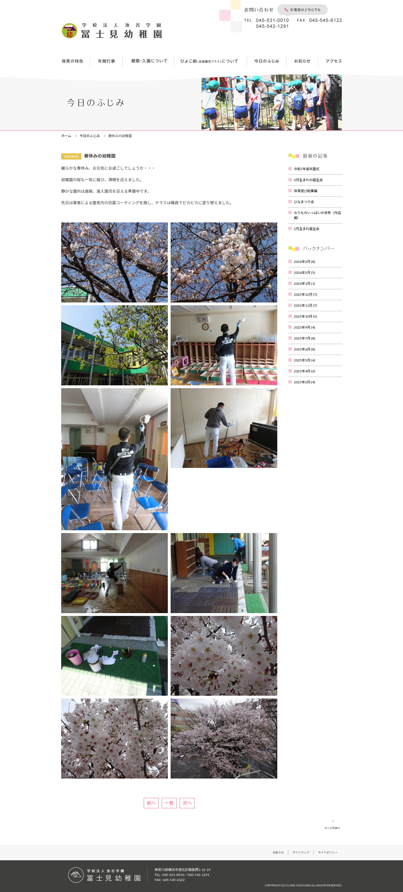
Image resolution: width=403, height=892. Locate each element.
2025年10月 (305, 316)
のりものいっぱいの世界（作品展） (317, 215)
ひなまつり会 (304, 202)
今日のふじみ (90, 136)
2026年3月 (304, 262)
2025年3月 (304, 382)
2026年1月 (304, 283)
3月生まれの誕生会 (308, 180)
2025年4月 (304, 371)
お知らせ (278, 852)
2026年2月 (304, 272)
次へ (187, 802)
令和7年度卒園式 (306, 169)
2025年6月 (304, 349)
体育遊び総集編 (305, 191)
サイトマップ (300, 852)
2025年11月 (305, 305)
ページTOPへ (332, 828)
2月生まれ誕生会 (306, 229)
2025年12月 (305, 294)
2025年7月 (304, 338)
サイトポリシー (328, 852)
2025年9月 (304, 327)
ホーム (66, 136)
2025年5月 (304, 360)
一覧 (169, 802)
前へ (151, 802)
